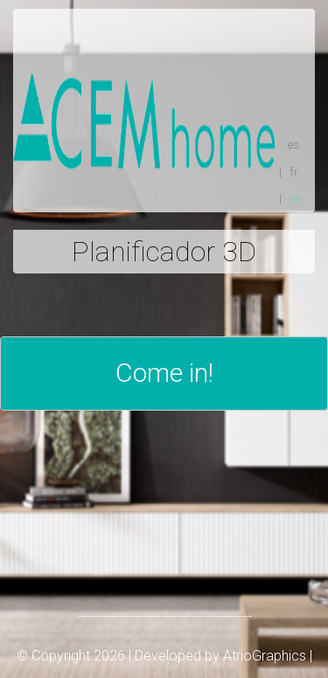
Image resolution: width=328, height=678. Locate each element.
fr (294, 171)
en (296, 198)
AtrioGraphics (264, 655)
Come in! (164, 372)
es (293, 144)
